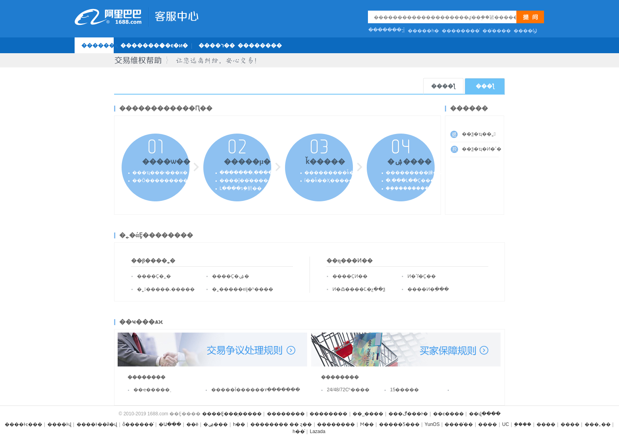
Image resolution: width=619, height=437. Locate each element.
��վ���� (485, 414)
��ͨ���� (496, 30)
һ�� (239, 424)
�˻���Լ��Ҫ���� (413, 180)
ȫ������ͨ (138, 424)
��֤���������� (412, 188)
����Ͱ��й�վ (97, 424)
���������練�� (414, 172)
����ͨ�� (459, 424)
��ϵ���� (448, 414)
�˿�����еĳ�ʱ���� (242, 289)
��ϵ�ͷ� (173, 45)
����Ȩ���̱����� (232, 414)
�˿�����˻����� (166, 289)
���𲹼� (474, 392)
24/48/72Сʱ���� (348, 389)
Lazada (317, 431)
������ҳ (99, 45)
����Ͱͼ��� (23, 424)
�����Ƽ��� (399, 424)
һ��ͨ (299, 431)
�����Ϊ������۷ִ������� (242, 389)
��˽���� (368, 414)
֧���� (522, 424)
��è (192, 424)
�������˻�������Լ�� (259, 172)
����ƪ (443, 86)
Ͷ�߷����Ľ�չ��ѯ (358, 289)
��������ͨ (461, 30)
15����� (404, 389)
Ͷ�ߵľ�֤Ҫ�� (421, 276)
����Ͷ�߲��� (428, 289)
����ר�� (217, 45)
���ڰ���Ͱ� (408, 414)
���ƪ (485, 86)
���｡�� (598, 424)
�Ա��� (170, 424)
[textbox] (445, 17)
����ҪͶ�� (350, 276)
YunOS (432, 424)
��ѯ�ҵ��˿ (478, 134)
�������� (142, 45)
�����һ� (423, 30)
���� (487, 424)
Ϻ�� (367, 424)
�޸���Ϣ (525, 30)
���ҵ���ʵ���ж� (160, 172)
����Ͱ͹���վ (59, 424)
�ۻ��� (215, 424)
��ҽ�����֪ (151, 389)
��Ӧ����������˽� (160, 180)
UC (505, 424)
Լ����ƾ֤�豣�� (240, 188)
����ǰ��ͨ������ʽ (248, 180)
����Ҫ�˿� (154, 276)
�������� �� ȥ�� (281, 424)
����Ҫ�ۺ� (230, 276)
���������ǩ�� (331, 172)
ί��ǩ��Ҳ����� (329, 180)
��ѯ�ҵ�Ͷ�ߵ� (480, 149)
